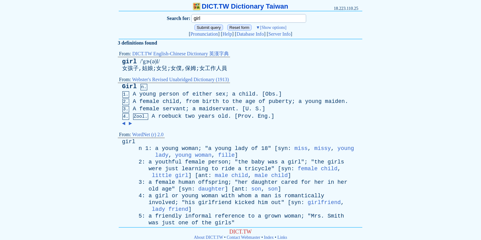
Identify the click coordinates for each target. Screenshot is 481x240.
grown (272, 216)
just (171, 169)
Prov (244, 116)
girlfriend (214, 202)
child (247, 94)
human (186, 182)
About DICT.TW (208, 237)
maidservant (217, 109)
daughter (264, 182)
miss (301, 148)
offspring (213, 182)
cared (289, 182)
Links (282, 237)
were (155, 169)
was (273, 162)
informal (198, 216)
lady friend (170, 209)
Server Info (279, 34)
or (175, 196)
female (149, 101)
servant (174, 109)
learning (195, 169)
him (263, 202)
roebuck (170, 116)
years (206, 116)
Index (269, 237)
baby (257, 162)
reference (229, 216)
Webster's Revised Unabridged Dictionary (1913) (180, 79)
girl (129, 61)
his (190, 202)
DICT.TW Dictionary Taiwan (240, 6)
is (278, 196)
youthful (168, 162)
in (331, 182)
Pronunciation (204, 34)
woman (190, 148)
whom (244, 196)
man (266, 196)
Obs (270, 94)
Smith (336, 216)
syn (283, 148)
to (225, 101)
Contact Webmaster (243, 237)
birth (210, 101)
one (183, 223)
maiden (335, 101)
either (202, 94)
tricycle (258, 169)
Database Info (250, 34)
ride (228, 169)
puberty (280, 101)
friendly (168, 216)
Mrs (316, 216)
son (256, 189)
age (250, 101)
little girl (170, 175)
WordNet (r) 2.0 (148, 134)
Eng (262, 116)
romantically (304, 196)
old (223, 116)
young (147, 94)
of (186, 94)
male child (231, 175)
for (306, 182)
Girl (129, 86)
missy (322, 148)
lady (241, 148)
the (237, 101)
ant (203, 175)
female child (317, 169)
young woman (193, 155)
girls (336, 162)
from (192, 101)
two (190, 116)
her (243, 182)
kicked (245, 202)
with (228, 196)
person (169, 94)
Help (227, 34)
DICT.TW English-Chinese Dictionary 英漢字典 (180, 53)
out (276, 202)
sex (220, 94)
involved (161, 202)
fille (226, 155)
